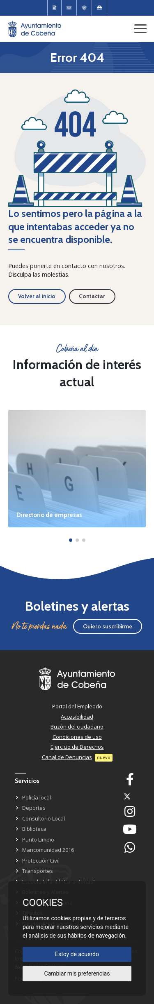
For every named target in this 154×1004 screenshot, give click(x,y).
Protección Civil (41, 860)
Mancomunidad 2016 (48, 850)
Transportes (37, 871)
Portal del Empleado (77, 706)
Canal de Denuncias (67, 757)
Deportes (34, 807)
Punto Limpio (38, 839)
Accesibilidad (77, 716)
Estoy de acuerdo (77, 954)
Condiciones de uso (77, 737)
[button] (70, 540)
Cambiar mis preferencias (77, 973)
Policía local (36, 797)
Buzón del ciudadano (77, 726)
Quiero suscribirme (107, 626)
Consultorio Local (43, 818)
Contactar (92, 296)
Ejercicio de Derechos (77, 746)
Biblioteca (34, 828)
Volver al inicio (36, 296)
